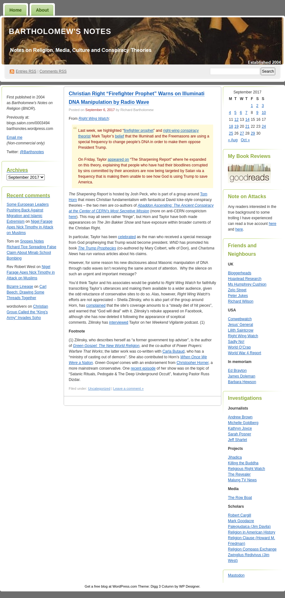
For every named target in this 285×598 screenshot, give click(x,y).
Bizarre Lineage (20, 286)
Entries (26, 71)
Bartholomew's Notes (60, 31)
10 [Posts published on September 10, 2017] (264, 112)
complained (95, 305)
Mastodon (236, 575)
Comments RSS (53, 71)
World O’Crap (239, 347)
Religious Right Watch (246, 469)
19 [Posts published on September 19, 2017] (236, 126)
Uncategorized (99, 388)
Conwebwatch (240, 319)
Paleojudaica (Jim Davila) (249, 526)
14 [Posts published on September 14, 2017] (247, 119)
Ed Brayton (237, 370)
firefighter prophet (139, 130)
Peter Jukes (238, 295)
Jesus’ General (240, 324)
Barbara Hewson (242, 382)
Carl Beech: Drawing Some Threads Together (26, 292)
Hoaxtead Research (244, 279)
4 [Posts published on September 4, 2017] (230, 112)
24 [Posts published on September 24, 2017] (264, 126)
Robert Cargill (239, 515)
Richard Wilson (240, 301)
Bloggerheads (239, 273)
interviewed (118, 322)
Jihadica (235, 457)
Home (15, 10)
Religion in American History (251, 532)
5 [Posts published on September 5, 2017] (235, 112)
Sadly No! (236, 341)
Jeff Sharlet (237, 440)
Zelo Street (237, 290)
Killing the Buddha (243, 463)
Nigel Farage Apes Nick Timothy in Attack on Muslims (30, 227)
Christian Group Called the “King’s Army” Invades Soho (27, 312)
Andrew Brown (240, 417)
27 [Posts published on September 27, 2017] (242, 133)
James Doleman (241, 376)
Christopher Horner (192, 362)
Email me (14, 137)
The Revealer (239, 474)
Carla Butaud (173, 351)
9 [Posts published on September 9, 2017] (257, 112)
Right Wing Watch (243, 336)
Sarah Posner (239, 434)
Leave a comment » (128, 388)
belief (119, 136)
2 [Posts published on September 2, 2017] (257, 105)
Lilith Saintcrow (240, 330)
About (42, 10)
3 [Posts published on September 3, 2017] (263, 105)
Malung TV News (242, 480)
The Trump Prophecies (97, 248)
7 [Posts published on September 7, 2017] (246, 112)
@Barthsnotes (32, 152)
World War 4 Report (244, 353)
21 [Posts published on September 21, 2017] (247, 126)
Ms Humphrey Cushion (247, 284)
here (72, 217)
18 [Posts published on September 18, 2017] (231, 126)
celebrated (127, 237)
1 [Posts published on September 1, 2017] (252, 105)
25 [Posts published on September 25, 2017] (231, 133)
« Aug (233, 140)
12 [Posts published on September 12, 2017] (236, 119)
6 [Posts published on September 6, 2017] (241, 112)
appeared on (118, 159)
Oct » (245, 140)
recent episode (143, 368)
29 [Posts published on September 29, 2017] (253, 133)
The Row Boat (240, 497)
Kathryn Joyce (240, 428)
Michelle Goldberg (243, 423)
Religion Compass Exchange (252, 549)
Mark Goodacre (241, 521)
